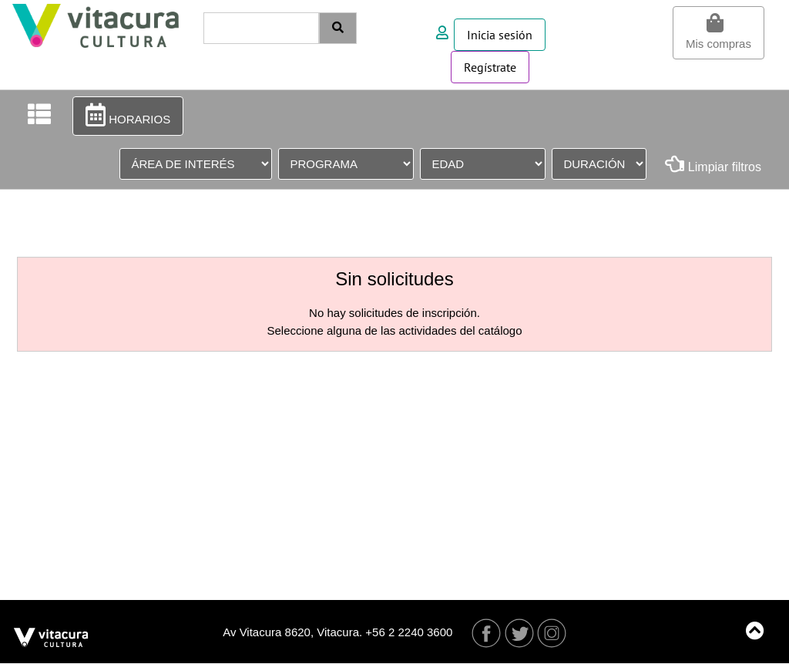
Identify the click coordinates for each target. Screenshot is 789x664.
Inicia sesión (499, 34)
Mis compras (718, 31)
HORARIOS (128, 114)
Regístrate (490, 67)
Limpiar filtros (713, 164)
